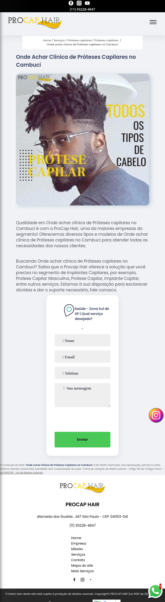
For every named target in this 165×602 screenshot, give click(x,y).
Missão (77, 549)
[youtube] (87, 4)
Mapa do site (82, 565)
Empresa (78, 543)
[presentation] (82, 418)
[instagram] (79, 4)
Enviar (82, 439)
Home (76, 538)
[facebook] (71, 4)
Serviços (78, 554)
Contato (78, 560)
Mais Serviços (82, 571)
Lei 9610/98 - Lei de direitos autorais (21, 473)
